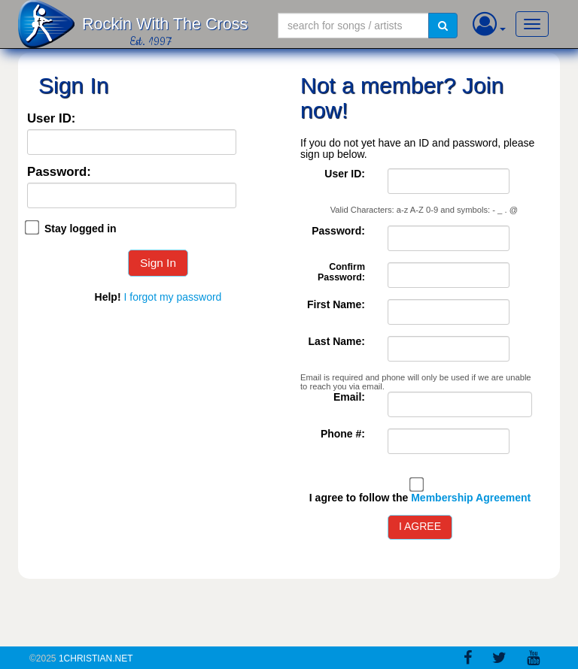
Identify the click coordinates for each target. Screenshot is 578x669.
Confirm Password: (341, 272)
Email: (349, 397)
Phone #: (343, 434)
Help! (108, 297)
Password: (59, 172)
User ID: (51, 119)
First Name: (336, 304)
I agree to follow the (420, 498)
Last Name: (337, 341)
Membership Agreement (471, 498)
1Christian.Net (96, 658)
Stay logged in (80, 229)
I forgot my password (172, 297)
